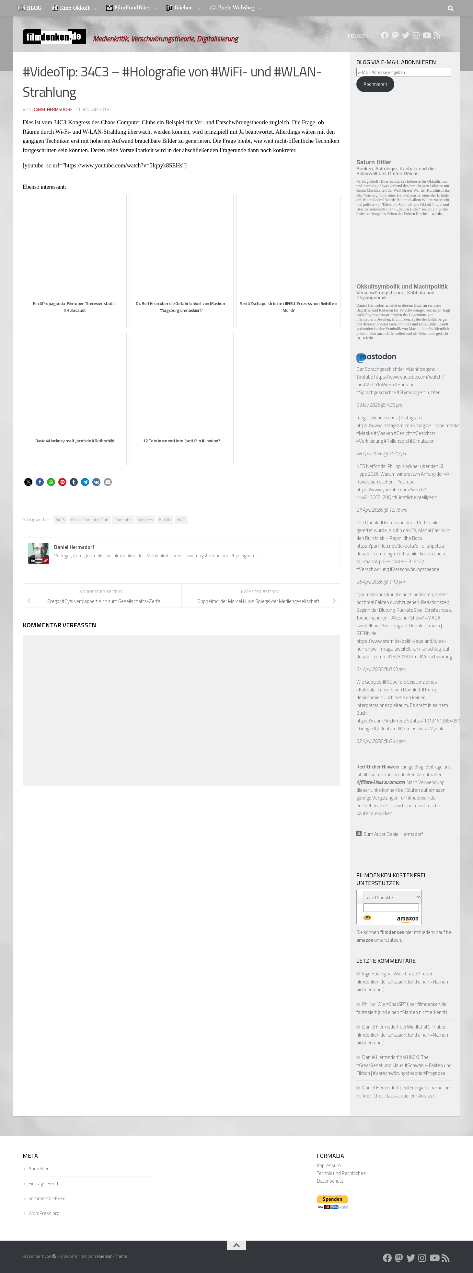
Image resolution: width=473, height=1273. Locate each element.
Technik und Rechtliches (341, 1173)
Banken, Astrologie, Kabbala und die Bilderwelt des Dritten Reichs (395, 171)
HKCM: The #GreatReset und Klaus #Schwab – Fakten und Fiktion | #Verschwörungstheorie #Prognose (404, 1065)
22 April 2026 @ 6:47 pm (380, 741)
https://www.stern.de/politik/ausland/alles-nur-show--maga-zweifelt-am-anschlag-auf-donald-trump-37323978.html (404, 648)
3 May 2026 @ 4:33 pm (379, 405)
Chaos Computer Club (89, 520)
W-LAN (165, 520)
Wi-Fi (181, 520)
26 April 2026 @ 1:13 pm (380, 581)
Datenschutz (330, 1181)
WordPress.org (44, 1213)
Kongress (145, 520)
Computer (123, 520)
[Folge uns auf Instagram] (416, 35)
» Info (437, 213)
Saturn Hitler (373, 162)
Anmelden (39, 1168)
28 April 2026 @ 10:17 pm (381, 453)
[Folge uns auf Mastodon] (395, 35)
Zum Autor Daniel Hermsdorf (389, 834)
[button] (28, 482)
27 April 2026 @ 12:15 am (381, 510)
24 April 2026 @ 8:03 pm (380, 669)
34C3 (60, 520)
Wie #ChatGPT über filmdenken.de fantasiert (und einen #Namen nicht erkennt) (402, 981)
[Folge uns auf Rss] (437, 35)
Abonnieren (375, 84)
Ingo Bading (374, 973)
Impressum (329, 1165)
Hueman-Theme (112, 1256)
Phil (365, 1004)
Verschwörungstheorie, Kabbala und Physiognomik (395, 295)
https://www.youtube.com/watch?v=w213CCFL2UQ (391, 493)
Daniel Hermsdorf (52, 109)
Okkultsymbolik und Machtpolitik (402, 286)
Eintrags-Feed (43, 1183)
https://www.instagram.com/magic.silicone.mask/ (407, 425)
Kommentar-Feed (47, 1198)
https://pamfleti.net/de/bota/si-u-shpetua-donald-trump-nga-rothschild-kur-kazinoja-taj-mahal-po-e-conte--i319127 (401, 553)
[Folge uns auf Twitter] (406, 35)
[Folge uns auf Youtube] (426, 35)
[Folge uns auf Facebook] (385, 35)
